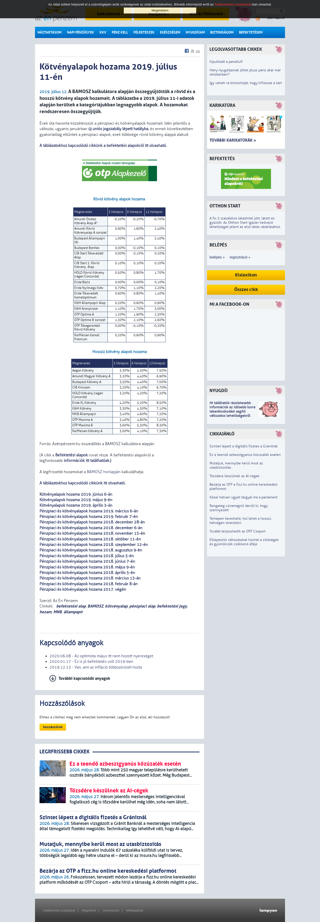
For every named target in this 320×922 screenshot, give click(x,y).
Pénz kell (120, 32)
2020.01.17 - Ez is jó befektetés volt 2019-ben (91, 661)
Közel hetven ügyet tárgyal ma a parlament (244, 497)
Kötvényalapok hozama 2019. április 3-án (76, 505)
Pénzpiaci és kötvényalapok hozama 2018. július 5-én (87, 556)
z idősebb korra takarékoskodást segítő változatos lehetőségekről (232, 411)
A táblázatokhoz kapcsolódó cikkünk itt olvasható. (83, 483)
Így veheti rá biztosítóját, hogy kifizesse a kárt (246, 83)
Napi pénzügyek (80, 32)
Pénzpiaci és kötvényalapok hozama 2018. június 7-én (87, 561)
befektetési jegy (172, 606)
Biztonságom (222, 32)
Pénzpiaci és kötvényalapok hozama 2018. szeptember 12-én (94, 544)
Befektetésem (250, 32)
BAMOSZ (95, 606)
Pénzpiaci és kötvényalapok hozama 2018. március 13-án (90, 578)
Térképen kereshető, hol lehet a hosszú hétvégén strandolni (240, 520)
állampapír (73, 611)
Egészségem (170, 32)
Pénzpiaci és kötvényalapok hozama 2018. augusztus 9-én (91, 550)
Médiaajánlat (134, 910)
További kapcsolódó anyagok (84, 678)
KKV (103, 32)
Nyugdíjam (195, 32)
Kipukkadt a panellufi (226, 62)
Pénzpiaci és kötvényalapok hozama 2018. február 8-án (89, 584)
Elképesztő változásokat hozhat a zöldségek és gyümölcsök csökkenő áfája (244, 542)
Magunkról (89, 910)
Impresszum (111, 910)
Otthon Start (225, 206)
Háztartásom (50, 32)
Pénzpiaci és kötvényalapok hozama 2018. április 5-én (87, 572)
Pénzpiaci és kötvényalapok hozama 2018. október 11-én (90, 539)
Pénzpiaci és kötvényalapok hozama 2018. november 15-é (91, 533)
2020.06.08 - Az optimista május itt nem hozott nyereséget (101, 656)
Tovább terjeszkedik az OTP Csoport (238, 531)
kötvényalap (116, 606)
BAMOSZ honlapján (103, 472)
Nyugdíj (219, 390)
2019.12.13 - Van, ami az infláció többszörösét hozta (96, 667)
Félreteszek (144, 32)
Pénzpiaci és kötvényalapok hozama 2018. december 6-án (91, 528)
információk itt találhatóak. (86, 460)
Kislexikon (246, 275)
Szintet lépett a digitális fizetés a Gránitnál (244, 446)
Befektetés (222, 158)
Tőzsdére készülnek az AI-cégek (235, 476)
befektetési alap (70, 606)
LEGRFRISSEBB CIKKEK (65, 752)
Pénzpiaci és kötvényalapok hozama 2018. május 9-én (87, 567)
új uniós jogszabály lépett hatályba (118, 129)
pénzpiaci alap (142, 606)
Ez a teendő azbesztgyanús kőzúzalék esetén (245, 455)
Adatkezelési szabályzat (59, 910)
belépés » (217, 257)
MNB (57, 611)
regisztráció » (240, 257)
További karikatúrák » (233, 140)
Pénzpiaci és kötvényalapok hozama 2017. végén (83, 589)
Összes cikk (246, 289)
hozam (46, 611)
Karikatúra (222, 105)
